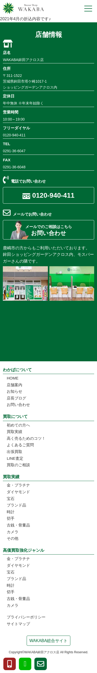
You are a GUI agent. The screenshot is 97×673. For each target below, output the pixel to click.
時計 (10, 512)
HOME (12, 378)
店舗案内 (14, 385)
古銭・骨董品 (18, 525)
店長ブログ (16, 398)
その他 (12, 538)
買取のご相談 (18, 465)
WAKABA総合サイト (48, 640)
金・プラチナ (18, 485)
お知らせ (14, 391)
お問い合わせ (48, 230)
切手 (10, 518)
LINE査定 (15, 458)
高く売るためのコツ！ (26, 438)
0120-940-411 (48, 195)
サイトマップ (18, 624)
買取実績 (14, 431)
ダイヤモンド (18, 492)
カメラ (12, 532)
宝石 (10, 498)
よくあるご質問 (20, 445)
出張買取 (14, 451)
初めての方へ (18, 425)
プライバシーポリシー (26, 617)
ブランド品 (16, 505)
